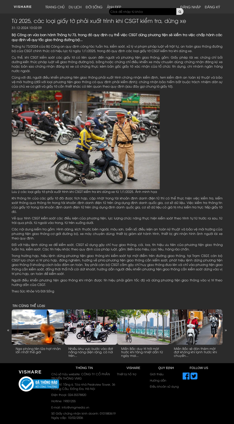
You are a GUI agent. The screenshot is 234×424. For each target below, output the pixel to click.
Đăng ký (212, 6)
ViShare (23, 7)
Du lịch (75, 6)
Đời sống (94, 6)
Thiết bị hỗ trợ (126, 374)
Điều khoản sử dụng (164, 386)
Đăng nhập (190, 6)
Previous (8, 330)
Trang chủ (55, 6)
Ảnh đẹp (114, 6)
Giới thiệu (157, 374)
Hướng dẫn (158, 380)
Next (226, 330)
